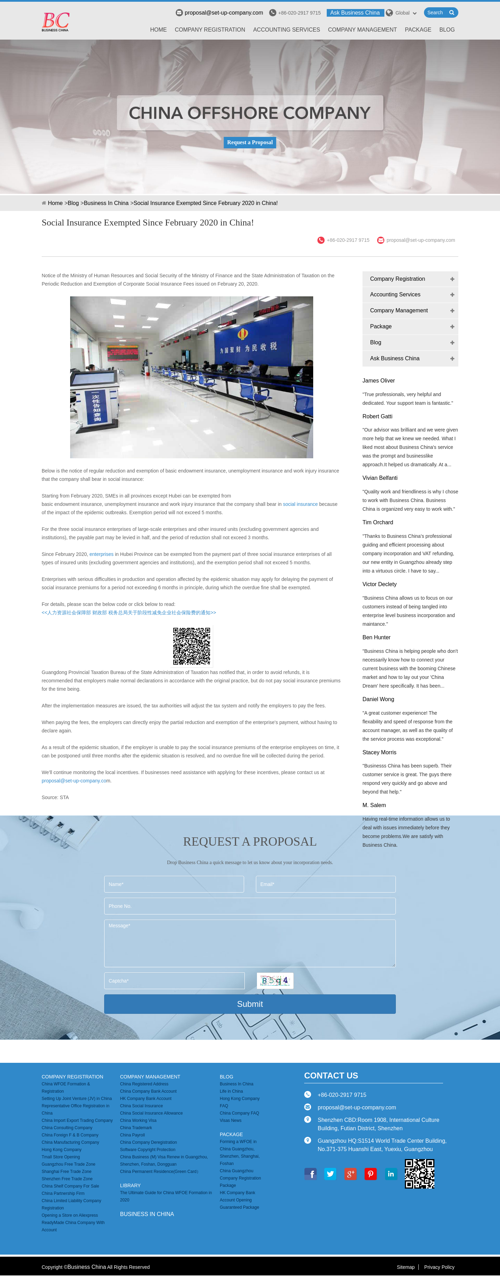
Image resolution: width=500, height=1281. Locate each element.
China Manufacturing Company (70, 1142)
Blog (447, 30)
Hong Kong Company (62, 1149)
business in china (147, 1214)
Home (158, 30)
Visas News (230, 1120)
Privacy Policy (439, 1267)
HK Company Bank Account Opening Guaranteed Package (239, 1200)
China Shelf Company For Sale (70, 1186)
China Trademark (136, 1127)
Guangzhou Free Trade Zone (68, 1164)
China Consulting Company (67, 1127)
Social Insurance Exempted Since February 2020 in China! (206, 203)
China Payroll (132, 1135)
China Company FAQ (239, 1113)
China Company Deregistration (148, 1142)
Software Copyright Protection (147, 1149)
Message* (250, 943)
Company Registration (210, 30)
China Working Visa (138, 1120)
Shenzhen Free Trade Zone (67, 1178)
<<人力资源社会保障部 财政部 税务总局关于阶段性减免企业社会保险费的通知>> (129, 612)
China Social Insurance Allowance (151, 1113)
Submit (250, 1004)
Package (418, 30)
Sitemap (406, 1267)
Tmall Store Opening (61, 1157)
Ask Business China (355, 13)
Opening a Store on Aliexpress (70, 1215)
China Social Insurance (141, 1105)
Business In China (106, 203)
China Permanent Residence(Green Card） (160, 1171)
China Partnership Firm (63, 1193)
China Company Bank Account (148, 1091)
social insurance (300, 504)
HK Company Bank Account (146, 1098)
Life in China (231, 1091)
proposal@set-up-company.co (74, 780)
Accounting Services (286, 30)
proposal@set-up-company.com (219, 13)
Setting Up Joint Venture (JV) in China (77, 1098)
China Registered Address (144, 1084)
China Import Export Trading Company (77, 1120)
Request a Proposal (250, 142)
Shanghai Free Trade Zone (66, 1171)
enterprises (102, 554)
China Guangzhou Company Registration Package (240, 1178)
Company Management (362, 30)
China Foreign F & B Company (70, 1135)
